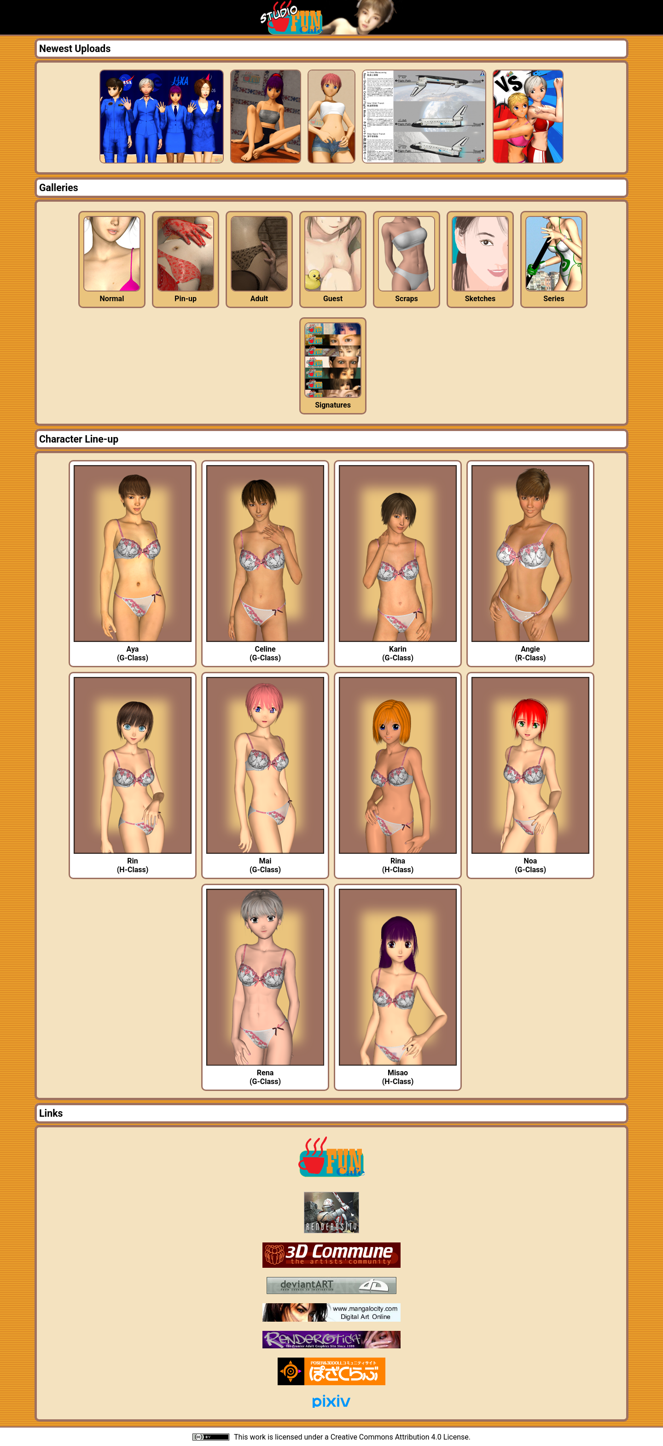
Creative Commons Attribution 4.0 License (400, 1437)
